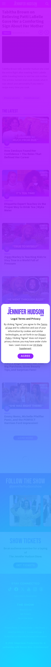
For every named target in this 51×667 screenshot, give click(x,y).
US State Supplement (30, 346)
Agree (25, 355)
